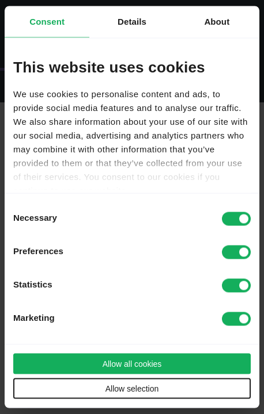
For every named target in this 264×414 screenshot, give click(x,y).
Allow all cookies (132, 364)
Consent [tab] (47, 21)
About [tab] (216, 21)
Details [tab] (132, 21)
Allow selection (132, 388)
